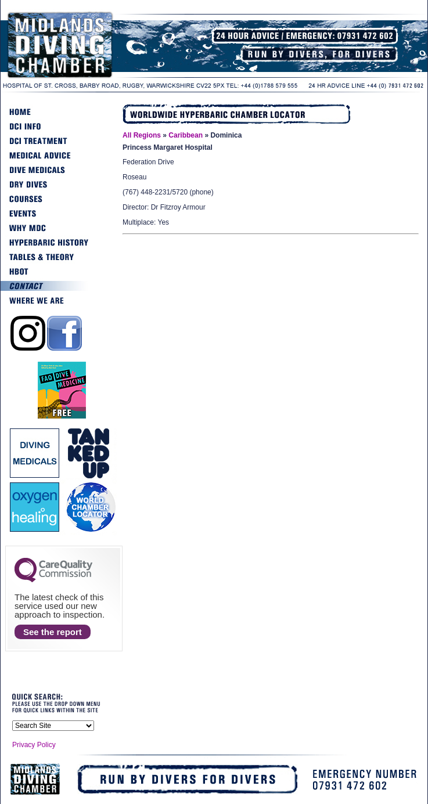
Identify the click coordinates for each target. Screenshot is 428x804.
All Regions (142, 135)
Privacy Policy (34, 745)
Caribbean (185, 135)
